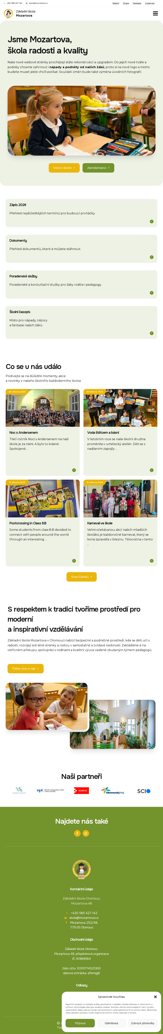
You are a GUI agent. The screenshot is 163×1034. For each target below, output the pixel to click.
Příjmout (80, 1023)
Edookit (116, 3)
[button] (155, 997)
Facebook (137, 3)
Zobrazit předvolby (142, 1023)
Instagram (150, 3)
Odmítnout (111, 1023)
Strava (126, 3)
